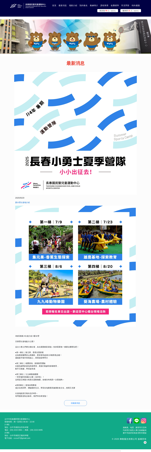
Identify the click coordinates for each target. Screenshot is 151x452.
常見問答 (125, 5)
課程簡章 (104, 5)
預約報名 (83, 5)
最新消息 (63, 5)
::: (48, 4)
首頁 (54, 5)
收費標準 (115, 5)
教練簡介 (94, 5)
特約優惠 (136, 5)
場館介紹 (73, 5)
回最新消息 (75, 403)
